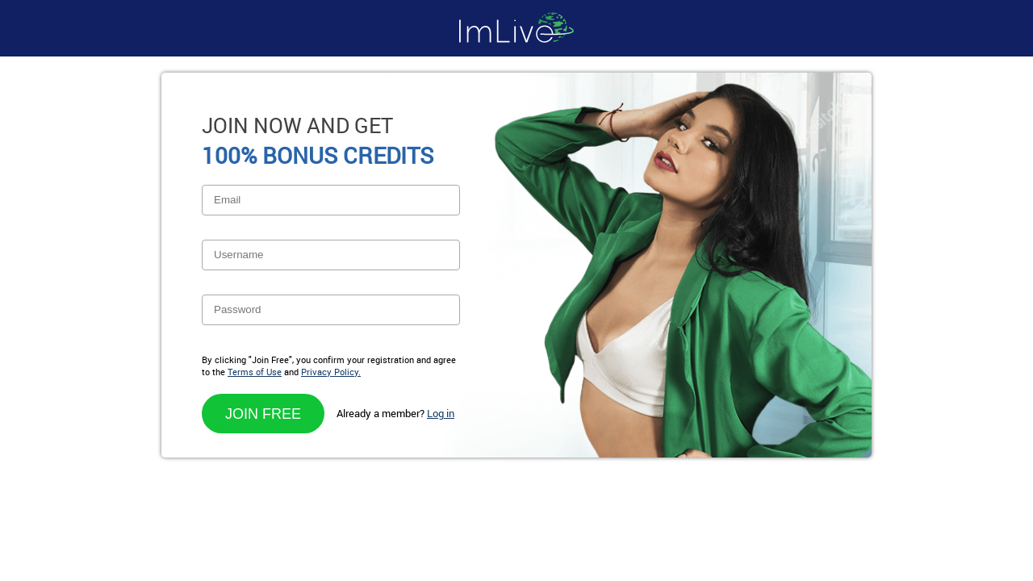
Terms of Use (255, 372)
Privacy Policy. (331, 372)
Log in (440, 413)
